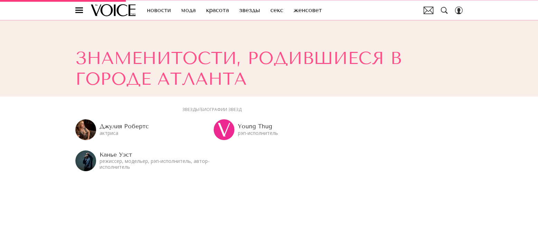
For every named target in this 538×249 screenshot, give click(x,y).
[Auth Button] (459, 10)
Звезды (190, 109)
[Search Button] (444, 10)
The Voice (113, 10)
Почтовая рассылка (429, 10)
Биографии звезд (221, 109)
